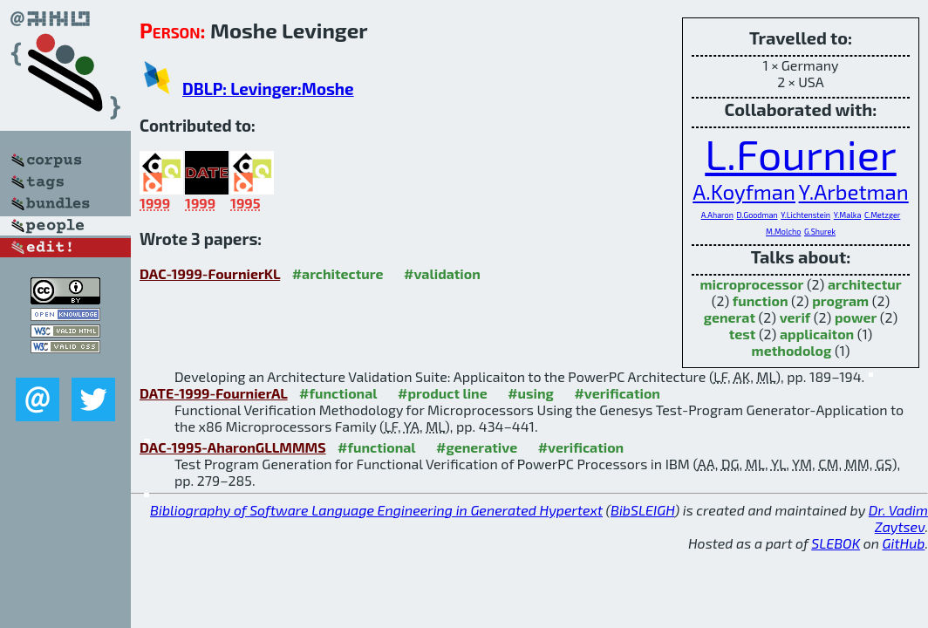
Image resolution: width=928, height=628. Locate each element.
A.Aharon (717, 215)
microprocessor (751, 284)
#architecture (338, 273)
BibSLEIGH (642, 510)
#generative (476, 447)
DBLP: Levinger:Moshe (268, 88)
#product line (443, 393)
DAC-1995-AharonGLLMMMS (233, 447)
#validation (442, 273)
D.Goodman (757, 215)
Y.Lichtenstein (805, 215)
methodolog (792, 350)
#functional (338, 393)
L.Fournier (800, 153)
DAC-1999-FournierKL (210, 273)
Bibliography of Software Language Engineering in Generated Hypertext (376, 510)
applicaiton (817, 333)
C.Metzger (882, 215)
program (840, 300)
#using (531, 393)
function (760, 300)
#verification (617, 393)
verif (795, 317)
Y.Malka (848, 215)
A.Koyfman (744, 191)
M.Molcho (783, 231)
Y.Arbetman (854, 191)
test (742, 333)
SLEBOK (835, 543)
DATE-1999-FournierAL (214, 393)
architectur (865, 284)
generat (729, 317)
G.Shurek (820, 231)
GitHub (904, 543)
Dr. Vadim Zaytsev (898, 518)
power (856, 317)
